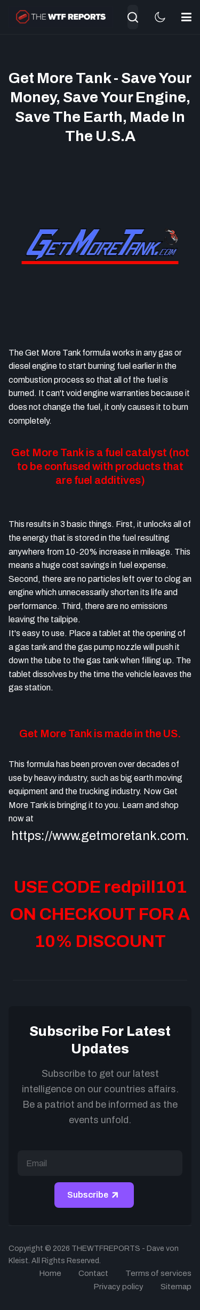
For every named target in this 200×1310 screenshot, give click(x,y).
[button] (186, 17)
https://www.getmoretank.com (98, 836)
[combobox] (133, 17)
